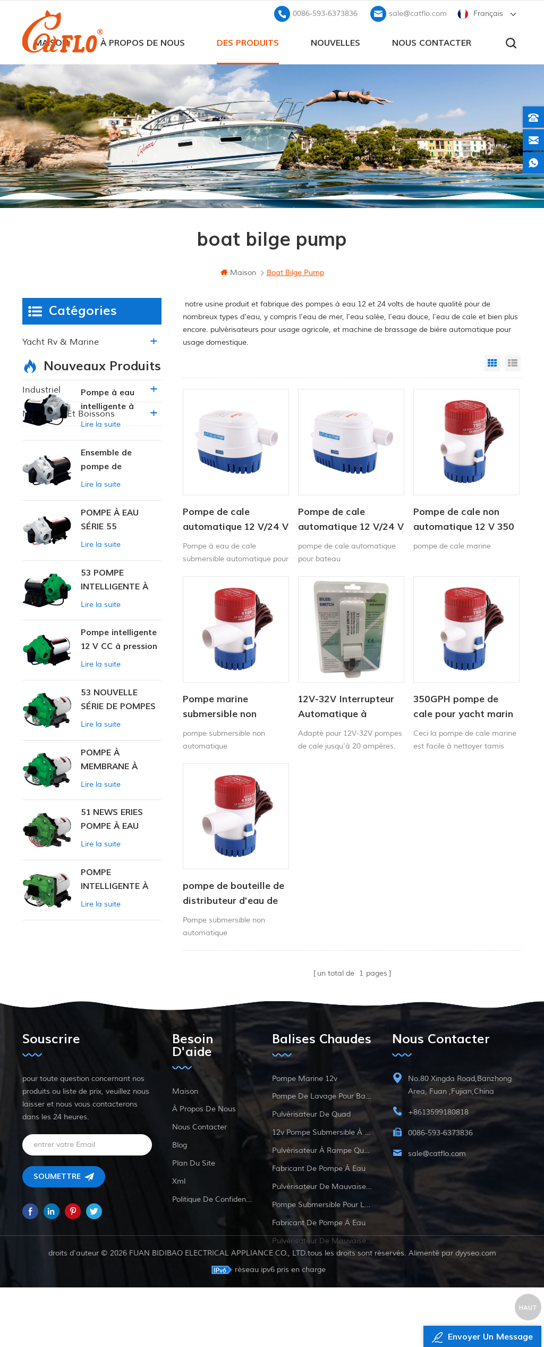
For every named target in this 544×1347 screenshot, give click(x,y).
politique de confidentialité (212, 1228)
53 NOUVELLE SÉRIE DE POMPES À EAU (118, 789)
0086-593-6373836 (325, 13)
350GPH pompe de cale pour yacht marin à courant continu (461, 705)
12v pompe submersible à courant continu (322, 1161)
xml (178, 1210)
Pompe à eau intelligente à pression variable (115, 489)
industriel (41, 390)
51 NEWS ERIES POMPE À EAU (112, 908)
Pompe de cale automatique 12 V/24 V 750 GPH (231, 519)
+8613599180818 (438, 1140)
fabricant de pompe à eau (319, 1197)
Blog (179, 1173)
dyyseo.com (475, 1312)
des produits (248, 43)
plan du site (193, 1191)
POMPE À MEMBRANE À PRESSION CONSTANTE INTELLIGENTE (110, 849)
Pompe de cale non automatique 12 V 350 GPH (461, 519)
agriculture (44, 366)
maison (238, 272)
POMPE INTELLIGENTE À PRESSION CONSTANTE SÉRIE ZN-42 (120, 968)
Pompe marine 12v (304, 1107)
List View (513, 363)
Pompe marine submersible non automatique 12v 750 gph (231, 705)
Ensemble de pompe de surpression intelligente (106, 549)
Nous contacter (431, 43)
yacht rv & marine (60, 342)
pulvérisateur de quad (311, 1143)
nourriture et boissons (68, 414)
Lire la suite (101, 513)
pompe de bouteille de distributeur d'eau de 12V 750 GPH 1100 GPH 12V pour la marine (233, 891)
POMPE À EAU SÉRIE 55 (110, 608)
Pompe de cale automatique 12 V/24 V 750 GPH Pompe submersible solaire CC (349, 519)
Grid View (492, 363)
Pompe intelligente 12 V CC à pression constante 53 (119, 729)
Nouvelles (335, 43)
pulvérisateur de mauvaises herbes (322, 1215)
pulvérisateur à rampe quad (322, 1179)
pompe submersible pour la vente (322, 1233)
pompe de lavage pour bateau (322, 1124)
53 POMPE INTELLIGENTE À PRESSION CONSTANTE (114, 669)
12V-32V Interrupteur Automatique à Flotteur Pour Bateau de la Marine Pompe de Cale (349, 705)
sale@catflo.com (418, 13)
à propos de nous (142, 43)
